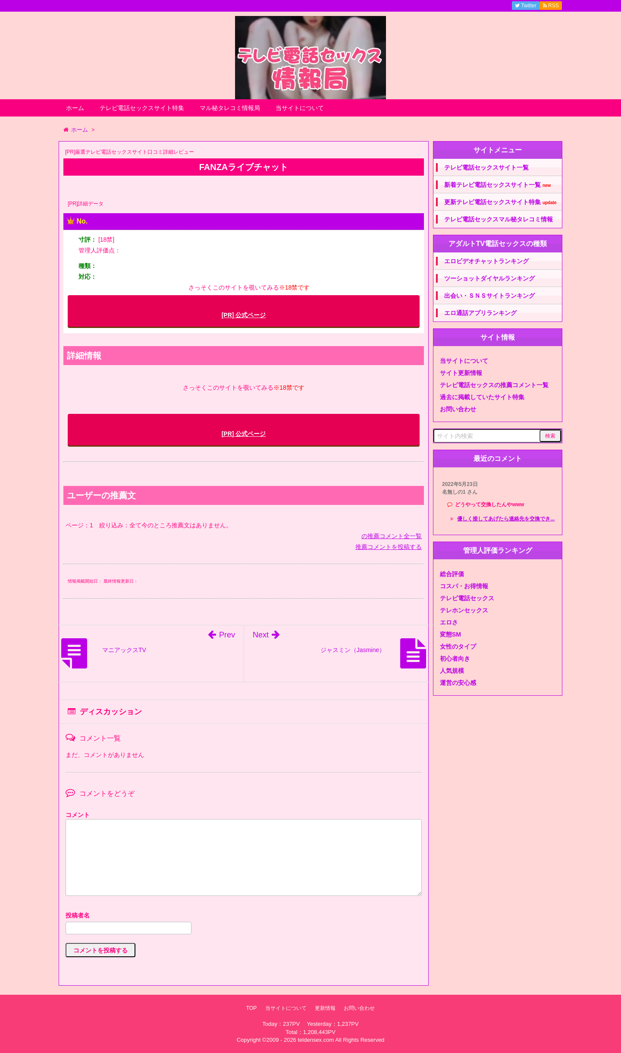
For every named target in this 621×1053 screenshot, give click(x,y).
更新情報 (325, 1008)
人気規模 (452, 670)
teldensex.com (316, 1040)
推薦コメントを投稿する (388, 546)
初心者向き (455, 658)
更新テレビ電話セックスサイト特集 (500, 202)
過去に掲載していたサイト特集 (482, 397)
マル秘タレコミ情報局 (230, 107)
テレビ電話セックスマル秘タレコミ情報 (498, 219)
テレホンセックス (464, 610)
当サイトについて (300, 107)
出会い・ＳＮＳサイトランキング (489, 296)
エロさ (449, 622)
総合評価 (452, 574)
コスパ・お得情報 (464, 586)
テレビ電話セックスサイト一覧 (486, 167)
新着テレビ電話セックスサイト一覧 (497, 185)
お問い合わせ (458, 409)
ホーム (75, 107)
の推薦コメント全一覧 (391, 536)
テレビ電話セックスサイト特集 (142, 107)
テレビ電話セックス (467, 598)
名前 (244, 916)
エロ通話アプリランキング (480, 313)
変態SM (450, 634)
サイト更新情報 (461, 372)
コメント (78, 814)
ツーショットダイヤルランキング (489, 278)
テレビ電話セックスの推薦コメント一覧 (494, 384)
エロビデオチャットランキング (486, 261)
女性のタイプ (458, 646)
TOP (251, 1008)
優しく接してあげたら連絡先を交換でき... (506, 519)
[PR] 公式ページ (244, 315)
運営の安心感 (458, 682)
